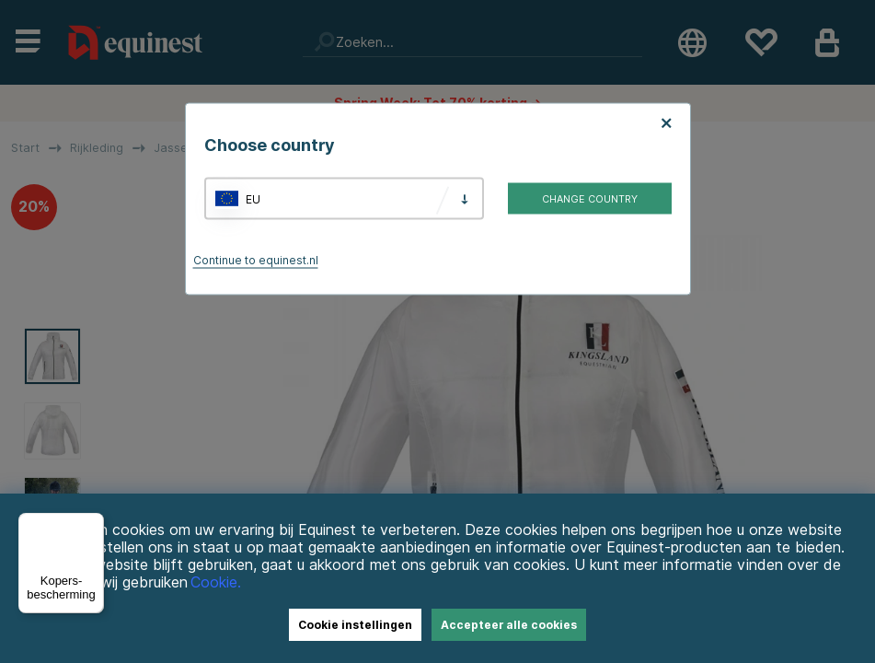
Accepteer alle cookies (509, 625)
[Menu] (93, 524)
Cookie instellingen (355, 625)
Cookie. (215, 582)
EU (253, 198)
